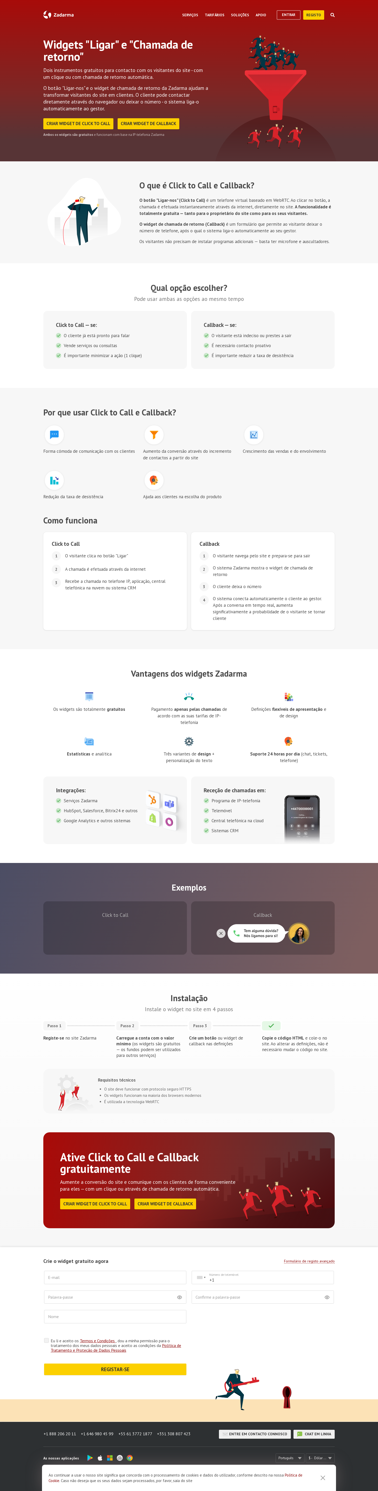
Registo (313, 15)
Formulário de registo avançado (309, 1261)
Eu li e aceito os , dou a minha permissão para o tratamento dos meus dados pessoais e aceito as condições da (116, 1346)
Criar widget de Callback (150, 124)
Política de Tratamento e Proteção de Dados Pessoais (116, 1348)
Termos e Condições (98, 1341)
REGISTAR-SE (115, 1369)
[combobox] (201, 1277)
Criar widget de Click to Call (78, 124)
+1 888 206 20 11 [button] (59, 1434)
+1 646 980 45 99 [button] (97, 1434)
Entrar (288, 14)
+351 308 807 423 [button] (175, 1434)
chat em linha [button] (314, 1434)
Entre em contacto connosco (255, 1434)
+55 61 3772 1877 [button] (136, 1434)
